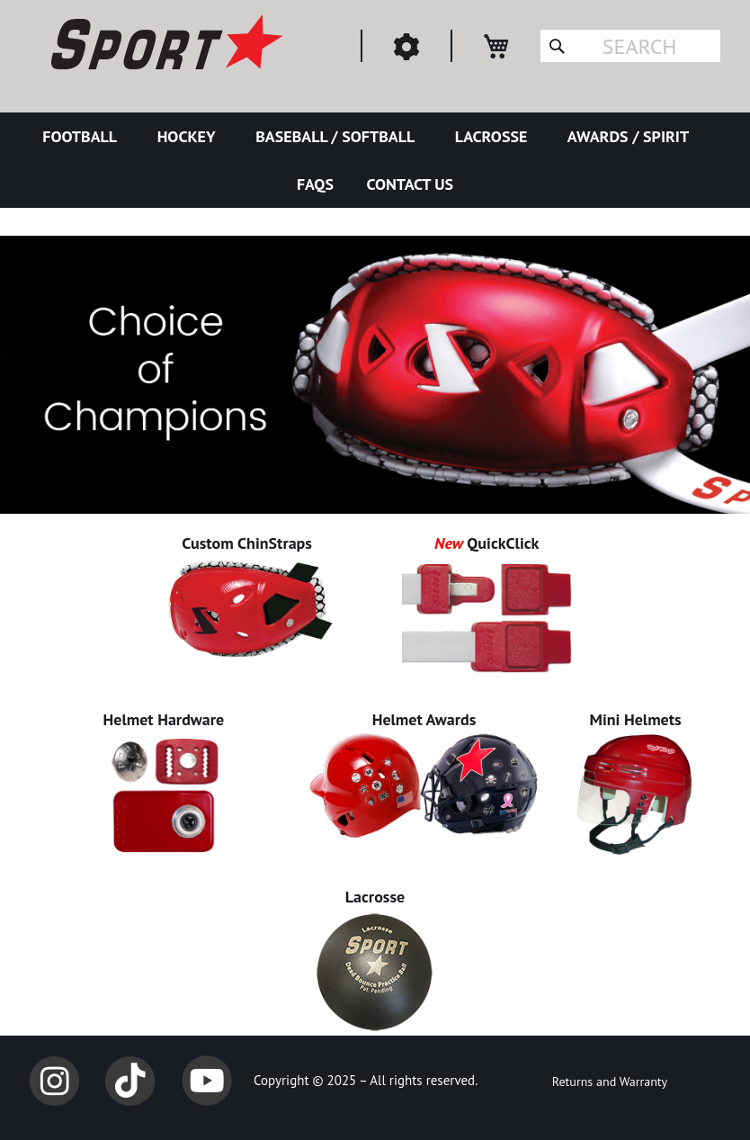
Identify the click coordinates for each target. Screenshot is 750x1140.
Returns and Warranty (609, 1081)
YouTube (207, 1081)
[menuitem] (83, 136)
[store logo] (164, 45)
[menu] (375, 160)
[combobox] (630, 46)
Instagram (54, 1081)
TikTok (130, 1081)
